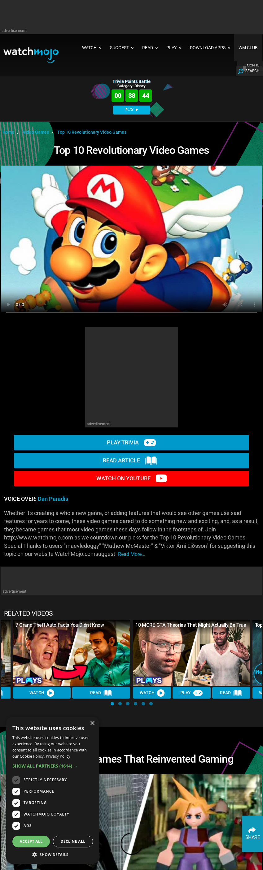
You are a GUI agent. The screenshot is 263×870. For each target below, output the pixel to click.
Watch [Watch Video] (41, 692)
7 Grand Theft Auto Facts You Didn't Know (59, 625)
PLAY (131, 110)
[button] (112, 703)
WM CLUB (248, 47)
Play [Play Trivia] (191, 692)
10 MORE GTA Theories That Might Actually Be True (190, 625)
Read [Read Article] (101, 693)
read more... (131, 554)
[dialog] (52, 790)
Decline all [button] (73, 841)
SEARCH (252, 71)
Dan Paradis (53, 499)
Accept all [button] (31, 841)
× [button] (92, 723)
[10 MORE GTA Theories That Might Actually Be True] (191, 653)
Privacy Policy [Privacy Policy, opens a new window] (58, 756)
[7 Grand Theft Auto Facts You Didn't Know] (71, 653)
